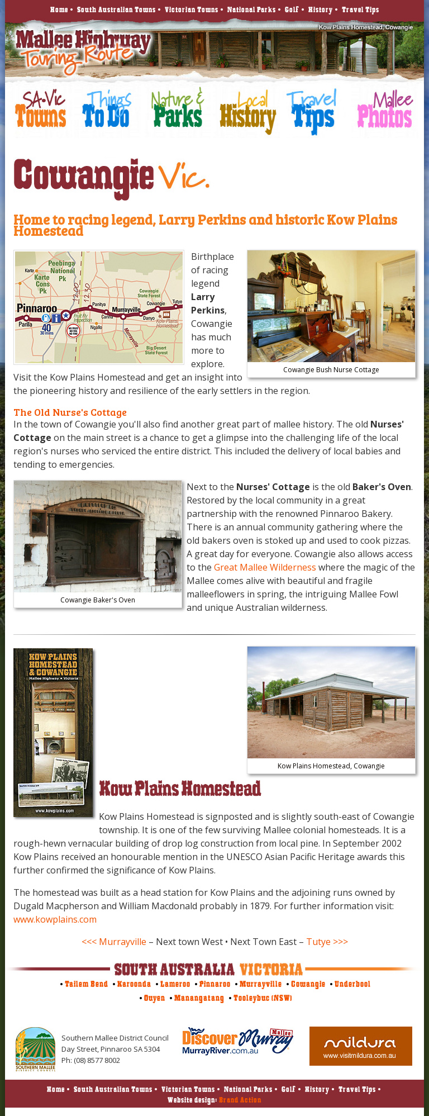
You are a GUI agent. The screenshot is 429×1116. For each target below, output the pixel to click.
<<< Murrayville (114, 941)
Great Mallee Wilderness (265, 567)
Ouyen (154, 998)
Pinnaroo (215, 984)
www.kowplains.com (55, 919)
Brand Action (240, 1100)
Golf (292, 9)
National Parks (251, 9)
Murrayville (261, 984)
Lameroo (175, 984)
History (320, 9)
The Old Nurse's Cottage (70, 412)
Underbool (353, 984)
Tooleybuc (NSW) (262, 998)
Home (59, 9)
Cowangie (308, 984)
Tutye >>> (327, 941)
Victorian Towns (191, 9)
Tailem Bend (86, 984)
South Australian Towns (116, 9)
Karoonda (134, 984)
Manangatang (199, 998)
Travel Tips (360, 9)
